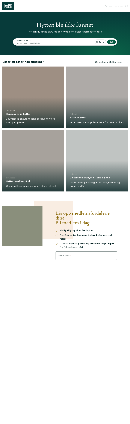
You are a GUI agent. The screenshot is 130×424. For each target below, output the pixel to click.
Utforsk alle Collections (111, 62)
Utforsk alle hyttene (114, 6)
